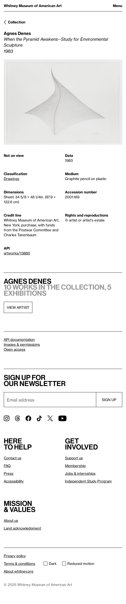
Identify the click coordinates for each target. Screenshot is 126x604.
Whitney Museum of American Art (33, 6)
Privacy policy (15, 556)
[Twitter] (50, 418)
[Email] (50, 399)
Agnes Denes (17, 33)
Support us (74, 458)
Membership (75, 466)
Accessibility (14, 481)
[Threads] (17, 418)
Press (8, 473)
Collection (16, 22)
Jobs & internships (80, 473)
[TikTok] (39, 418)
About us (11, 520)
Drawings (11, 179)
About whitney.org (18, 571)
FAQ (7, 466)
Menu (117, 6)
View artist (18, 307)
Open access (14, 349)
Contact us (12, 458)
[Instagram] (6, 418)
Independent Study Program (88, 481)
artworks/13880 (17, 253)
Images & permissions (22, 344)
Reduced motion (78, 563)
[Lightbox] (63, 102)
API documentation (19, 339)
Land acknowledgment (22, 528)
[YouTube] (62, 418)
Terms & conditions (19, 563)
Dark (50, 563)
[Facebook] (28, 418)
